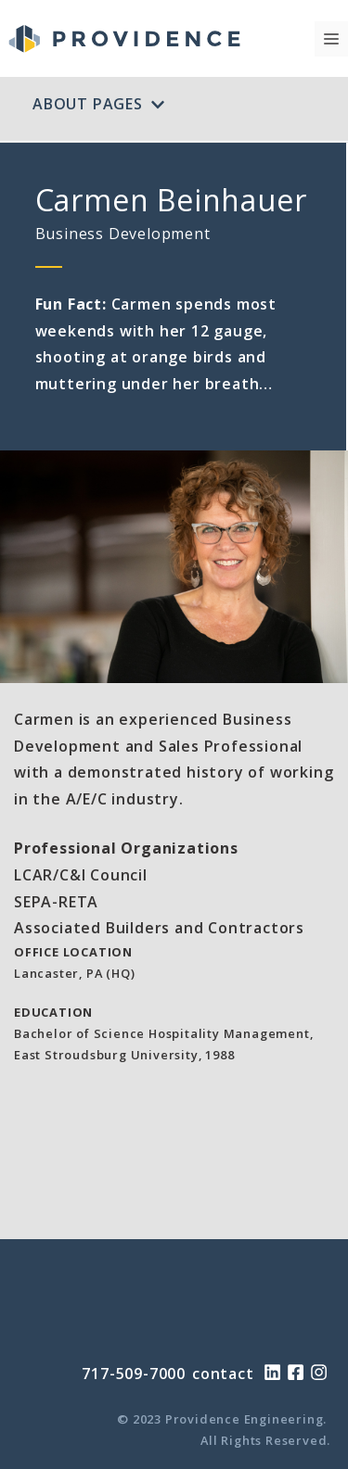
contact (223, 1373)
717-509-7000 (134, 1373)
